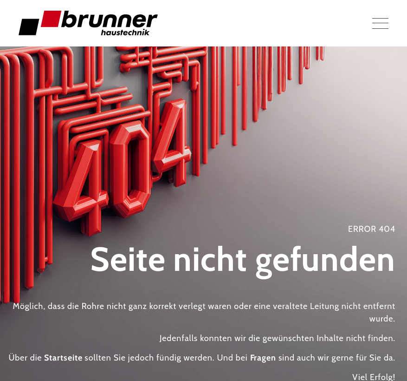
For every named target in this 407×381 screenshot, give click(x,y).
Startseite (63, 358)
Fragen (263, 358)
